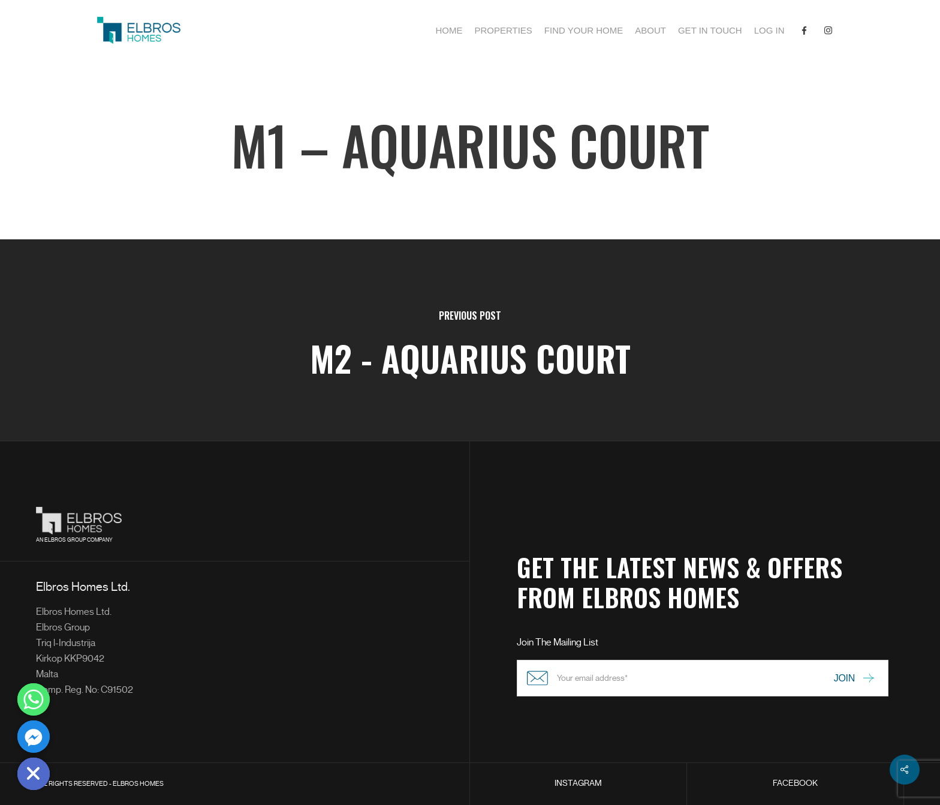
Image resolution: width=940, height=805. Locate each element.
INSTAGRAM (578, 783)
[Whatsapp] (33, 699)
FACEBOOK (795, 783)
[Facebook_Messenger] (33, 736)
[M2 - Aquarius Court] (470, 340)
